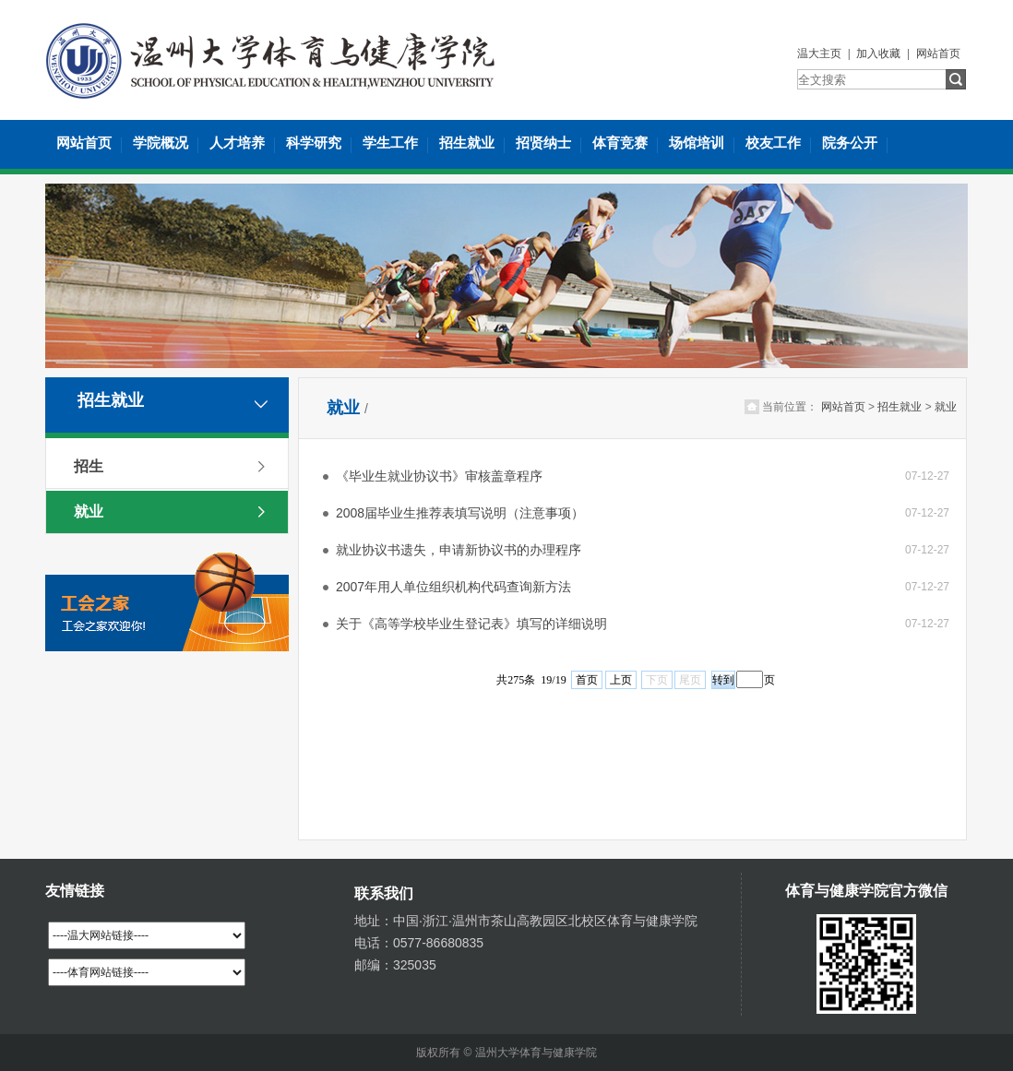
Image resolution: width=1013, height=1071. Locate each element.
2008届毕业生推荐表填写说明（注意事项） (460, 513)
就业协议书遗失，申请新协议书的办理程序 (458, 549)
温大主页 (819, 53)
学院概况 (160, 142)
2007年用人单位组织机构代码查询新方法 (453, 586)
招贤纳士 (543, 142)
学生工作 (390, 142)
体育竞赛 (620, 142)
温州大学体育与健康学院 (536, 1052)
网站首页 (938, 53)
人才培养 (237, 142)
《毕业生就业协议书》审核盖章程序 (439, 476)
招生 (88, 466)
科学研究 (313, 142)
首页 (587, 679)
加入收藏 (878, 53)
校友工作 (773, 142)
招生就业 (467, 142)
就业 (88, 511)
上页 (621, 679)
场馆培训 (696, 142)
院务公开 (849, 142)
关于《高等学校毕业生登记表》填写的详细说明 (471, 623)
